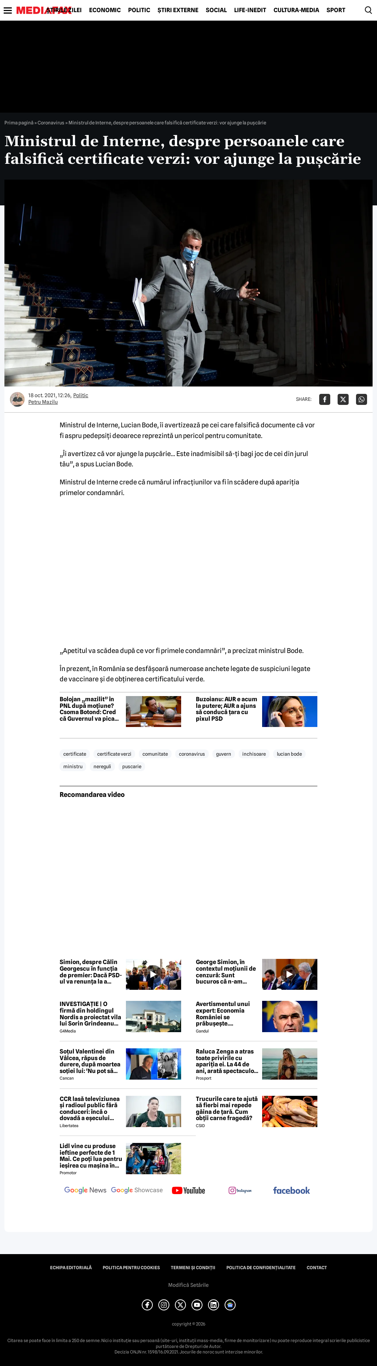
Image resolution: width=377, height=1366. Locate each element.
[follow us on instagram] (240, 1191)
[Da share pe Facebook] (324, 399)
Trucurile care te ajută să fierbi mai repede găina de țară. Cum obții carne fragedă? (227, 1109)
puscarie (131, 766)
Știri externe (178, 10)
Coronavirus (51, 123)
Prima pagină (19, 123)
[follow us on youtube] (188, 1191)
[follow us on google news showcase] (137, 1191)
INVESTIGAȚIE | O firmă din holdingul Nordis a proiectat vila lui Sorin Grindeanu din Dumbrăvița (90, 1014)
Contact (317, 1267)
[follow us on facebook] (291, 1191)
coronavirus (192, 754)
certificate (74, 754)
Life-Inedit (250, 10)
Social (216, 10)
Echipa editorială (71, 1267)
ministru (72, 766)
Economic (105, 10)
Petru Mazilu (43, 402)
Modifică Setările (188, 1285)
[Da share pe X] (343, 399)
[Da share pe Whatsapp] (361, 399)
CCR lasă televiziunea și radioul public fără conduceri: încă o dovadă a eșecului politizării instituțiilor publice (90, 1109)
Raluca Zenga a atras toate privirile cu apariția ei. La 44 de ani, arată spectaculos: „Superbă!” (227, 1061)
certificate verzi (114, 754)
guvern (223, 754)
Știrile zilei (64, 10)
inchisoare (254, 754)
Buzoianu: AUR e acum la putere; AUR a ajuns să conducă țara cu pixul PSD (226, 709)
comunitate (155, 754)
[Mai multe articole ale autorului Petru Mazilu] (17, 399)
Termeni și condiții (193, 1267)
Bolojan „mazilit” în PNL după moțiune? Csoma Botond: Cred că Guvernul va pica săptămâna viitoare (88, 709)
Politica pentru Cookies (131, 1267)
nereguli (102, 766)
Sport (336, 10)
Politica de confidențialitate (261, 1267)
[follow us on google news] (85, 1191)
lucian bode (289, 754)
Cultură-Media (296, 10)
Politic (139, 10)
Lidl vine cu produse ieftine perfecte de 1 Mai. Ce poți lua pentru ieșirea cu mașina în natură (91, 1156)
